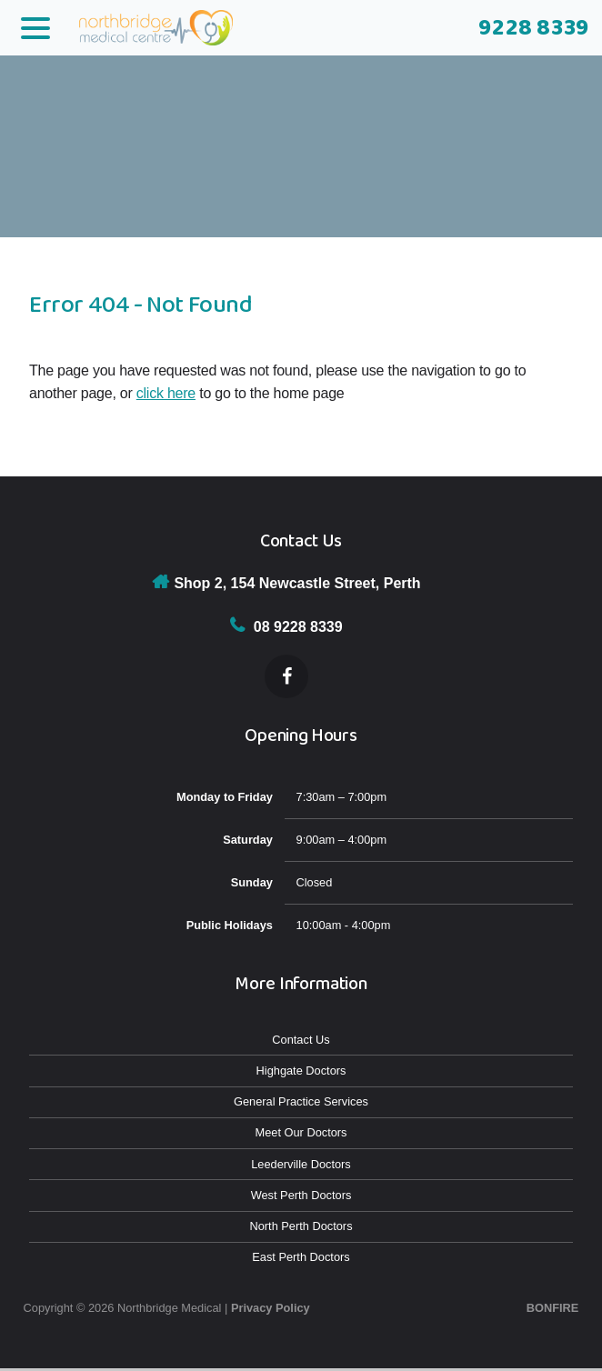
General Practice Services (301, 1101)
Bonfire (553, 1308)
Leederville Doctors (301, 1164)
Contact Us (300, 1039)
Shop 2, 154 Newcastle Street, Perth (297, 583)
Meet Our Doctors (301, 1132)
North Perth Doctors (300, 1226)
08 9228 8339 (298, 627)
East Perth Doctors (300, 1257)
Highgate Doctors (301, 1070)
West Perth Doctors (301, 1195)
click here (166, 393)
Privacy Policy (270, 1308)
